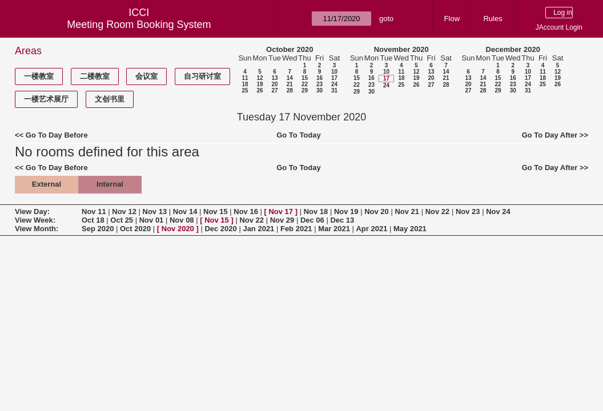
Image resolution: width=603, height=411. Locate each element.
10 (334, 71)
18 (245, 84)
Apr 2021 (371, 228)
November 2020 (401, 49)
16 (319, 78)
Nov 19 (346, 211)
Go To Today (298, 135)
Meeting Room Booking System (139, 24)
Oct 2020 (135, 228)
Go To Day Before (57, 135)
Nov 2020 (178, 228)
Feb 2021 (296, 228)
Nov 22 (437, 211)
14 (290, 78)
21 (290, 84)
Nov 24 (498, 211)
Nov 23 (468, 211)
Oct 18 (93, 220)
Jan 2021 (258, 228)
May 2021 (410, 228)
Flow (452, 18)
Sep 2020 (98, 228)
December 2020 (513, 49)
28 (290, 90)
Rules (492, 18)
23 (319, 84)
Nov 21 (407, 211)
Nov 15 (215, 211)
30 (319, 90)
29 (305, 90)
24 (334, 84)
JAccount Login (559, 27)
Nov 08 (182, 220)
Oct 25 (121, 220)
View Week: (35, 220)
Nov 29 (282, 220)
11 (245, 78)
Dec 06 (312, 220)
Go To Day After (550, 135)
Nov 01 (151, 220)
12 (259, 78)
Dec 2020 (220, 228)
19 (259, 84)
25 (245, 90)
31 (334, 90)
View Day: (32, 211)
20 (274, 84)
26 (259, 90)
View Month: (36, 228)
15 (305, 78)
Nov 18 (316, 211)
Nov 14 (185, 211)
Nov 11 (94, 211)
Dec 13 (342, 220)
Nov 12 (124, 211)
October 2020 (289, 49)
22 (305, 84)
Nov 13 (155, 211)
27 (274, 90)
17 (334, 78)
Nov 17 (280, 211)
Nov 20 (376, 211)
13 (274, 78)
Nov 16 (246, 211)
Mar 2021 (334, 228)
